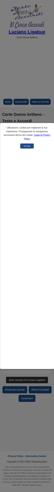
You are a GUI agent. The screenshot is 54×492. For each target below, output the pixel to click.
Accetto (27, 146)
